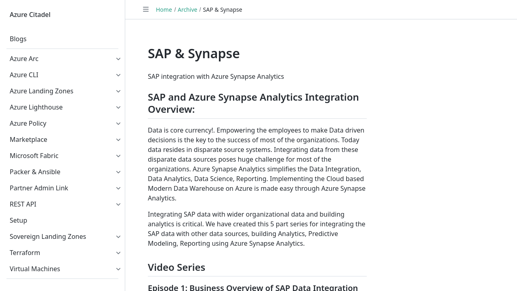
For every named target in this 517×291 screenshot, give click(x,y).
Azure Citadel (30, 14)
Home (164, 9)
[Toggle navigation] (146, 9)
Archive (187, 9)
